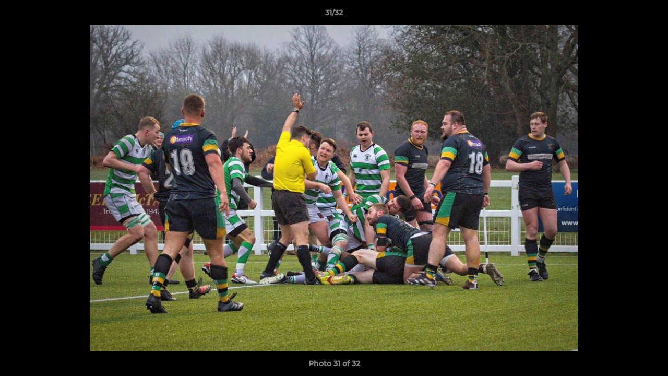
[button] (649, 15)
